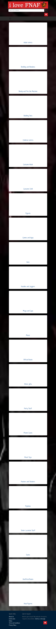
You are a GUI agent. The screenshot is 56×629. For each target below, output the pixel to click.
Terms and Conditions (14, 623)
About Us (11, 616)
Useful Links (12, 619)
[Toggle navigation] (10, 18)
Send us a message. (40, 619)
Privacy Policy (12, 625)
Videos (10, 621)
